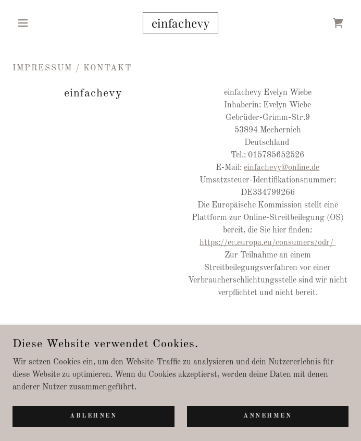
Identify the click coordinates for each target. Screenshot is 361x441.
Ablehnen (93, 416)
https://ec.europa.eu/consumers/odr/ (267, 243)
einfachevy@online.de (281, 168)
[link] (180, 23)
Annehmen (267, 416)
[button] (38, 23)
